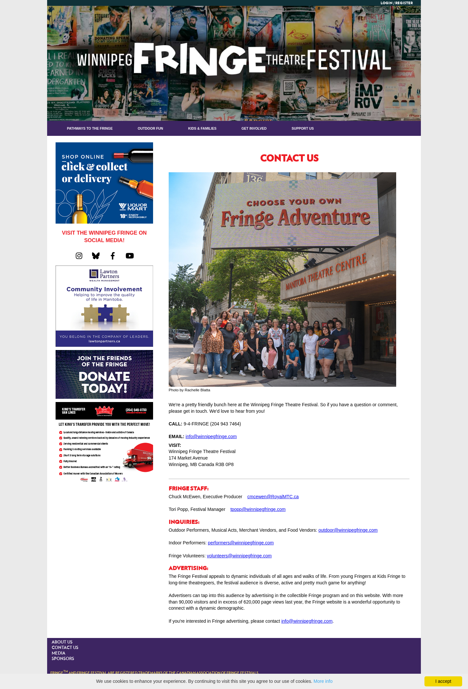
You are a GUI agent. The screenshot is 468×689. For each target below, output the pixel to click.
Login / (388, 3)
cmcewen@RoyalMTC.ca (273, 496)
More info (323, 681)
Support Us (303, 128)
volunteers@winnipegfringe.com (239, 555)
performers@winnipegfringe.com (241, 542)
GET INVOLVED (253, 128)
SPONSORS (63, 659)
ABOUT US (62, 642)
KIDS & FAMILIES (202, 128)
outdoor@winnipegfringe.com (348, 530)
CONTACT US (65, 648)
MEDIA (58, 653)
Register (404, 3)
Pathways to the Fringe (90, 128)
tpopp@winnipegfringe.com (258, 509)
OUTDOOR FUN (150, 128)
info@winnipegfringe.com (211, 436)
